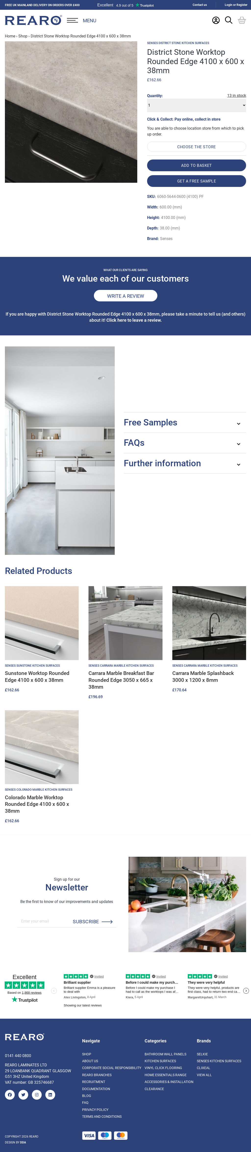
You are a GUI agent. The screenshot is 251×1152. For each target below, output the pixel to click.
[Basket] (242, 20)
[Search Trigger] (228, 20)
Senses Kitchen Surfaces (219, 1061)
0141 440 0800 (18, 1055)
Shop (22, 35)
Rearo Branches (97, 1074)
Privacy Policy (95, 1109)
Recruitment (93, 1081)
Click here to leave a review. (134, 320)
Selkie (202, 1054)
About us (90, 1061)
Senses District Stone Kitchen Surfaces (178, 43)
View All (204, 1074)
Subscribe (86, 921)
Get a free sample (196, 180)
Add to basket (196, 165)
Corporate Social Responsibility (111, 1067)
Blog (86, 1095)
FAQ (85, 1102)
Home (10, 35)
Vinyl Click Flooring (163, 1067)
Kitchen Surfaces (160, 1061)
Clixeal (203, 1067)
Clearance (154, 1088)
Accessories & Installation (169, 1081)
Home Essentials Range (166, 1074)
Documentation (96, 1088)
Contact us (200, 5)
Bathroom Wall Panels (165, 1054)
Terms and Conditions (102, 1116)
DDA (23, 1142)
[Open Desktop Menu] (81, 20)
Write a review (125, 296)
